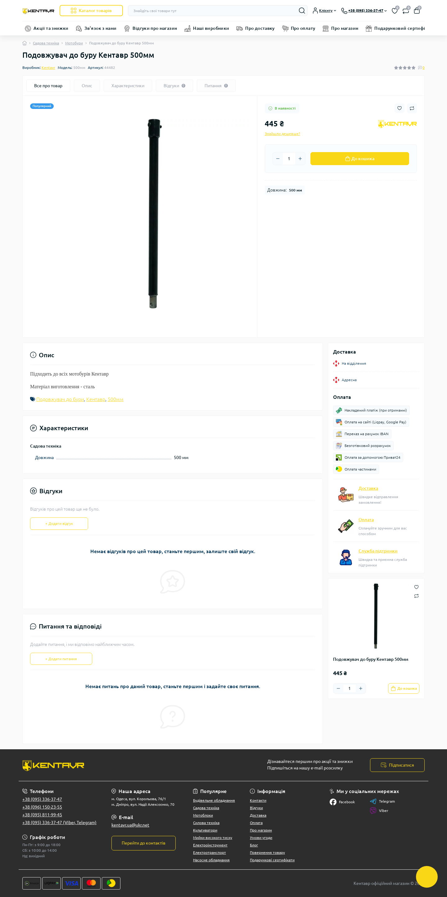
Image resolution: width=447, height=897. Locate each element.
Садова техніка (46, 43)
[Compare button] (412, 108)
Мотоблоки (203, 815)
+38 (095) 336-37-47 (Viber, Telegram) (59, 822)
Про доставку (259, 28)
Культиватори (205, 830)
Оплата (366, 519)
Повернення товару (267, 852)
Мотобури (74, 43)
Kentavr (48, 67)
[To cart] (403, 688)
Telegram (382, 801)
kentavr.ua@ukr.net (130, 825)
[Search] (302, 10)
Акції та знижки (51, 28)
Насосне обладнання (211, 860)
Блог (254, 845)
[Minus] (278, 159)
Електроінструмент (210, 845)
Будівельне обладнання (214, 800)
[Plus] (300, 159)
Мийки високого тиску (212, 838)
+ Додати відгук (59, 523)
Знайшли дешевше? (282, 134)
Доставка (368, 488)
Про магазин (344, 28)
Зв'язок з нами (100, 28)
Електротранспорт (209, 852)
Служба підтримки (378, 550)
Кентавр (95, 399)
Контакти (258, 800)
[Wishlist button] (399, 108)
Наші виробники (211, 28)
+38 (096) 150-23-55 (42, 807)
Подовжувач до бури (60, 399)
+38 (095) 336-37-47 (42, 799)
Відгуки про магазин (155, 28)
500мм (116, 399)
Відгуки (256, 808)
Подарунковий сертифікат (403, 28)
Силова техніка (206, 823)
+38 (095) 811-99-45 (42, 814)
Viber (379, 810)
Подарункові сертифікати (272, 860)
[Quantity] (289, 158)
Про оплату (303, 28)
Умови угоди (261, 838)
